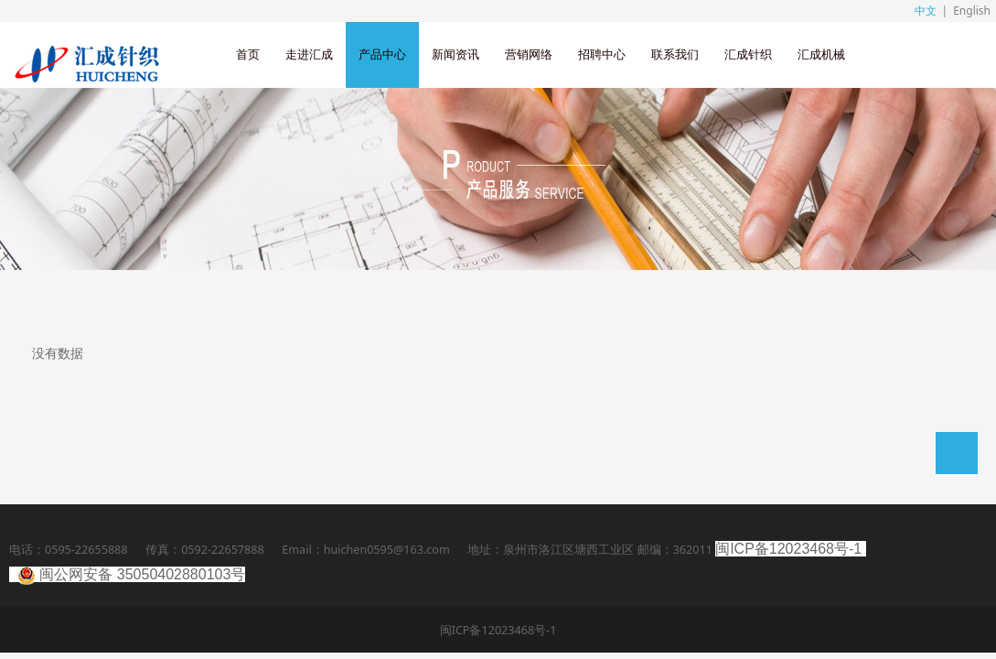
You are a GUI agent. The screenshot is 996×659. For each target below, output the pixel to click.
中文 (926, 10)
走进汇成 (309, 54)
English (972, 10)
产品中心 (382, 54)
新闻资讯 (455, 54)
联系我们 (675, 54)
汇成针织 (748, 54)
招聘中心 (602, 54)
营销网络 (528, 54)
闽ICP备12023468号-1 (788, 548)
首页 (248, 54)
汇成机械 (821, 54)
